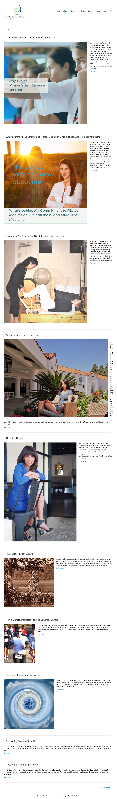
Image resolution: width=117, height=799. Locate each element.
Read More (93, 71)
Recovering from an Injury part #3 (23, 764)
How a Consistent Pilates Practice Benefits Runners (32, 620)
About (65, 11)
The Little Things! (14, 438)
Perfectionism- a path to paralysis (22, 335)
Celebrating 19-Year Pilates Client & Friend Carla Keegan (35, 236)
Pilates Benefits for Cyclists (19, 554)
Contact (90, 11)
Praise (98, 11)
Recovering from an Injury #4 (20, 741)
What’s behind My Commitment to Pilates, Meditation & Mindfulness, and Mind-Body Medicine (53, 137)
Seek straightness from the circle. (22, 675)
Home (58, 11)
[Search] (110, 11)
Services (81, 11)
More (104, 11)
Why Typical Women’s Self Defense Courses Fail (30, 37)
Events (73, 11)
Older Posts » (106, 788)
